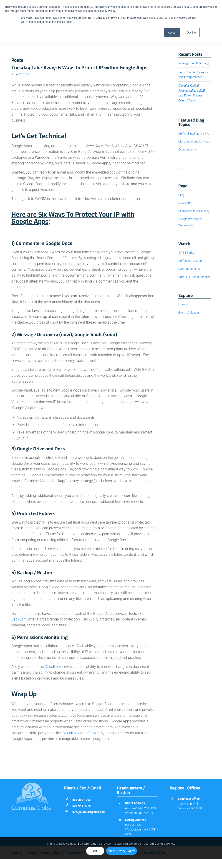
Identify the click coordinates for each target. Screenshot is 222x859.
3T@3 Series (186, 252)
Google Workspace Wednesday (190, 222)
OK (95, 851)
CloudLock (19, 549)
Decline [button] (191, 32)
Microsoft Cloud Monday (193, 211)
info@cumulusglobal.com (89, 812)
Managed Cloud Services (194, 141)
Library (182, 304)
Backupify (19, 619)
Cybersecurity (187, 149)
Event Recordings (189, 268)
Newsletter (185, 203)
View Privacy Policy (121, 851)
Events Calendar (188, 312)
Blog (181, 195)
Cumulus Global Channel (194, 277)
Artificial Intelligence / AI (193, 133)
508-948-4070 (81, 805)
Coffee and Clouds (190, 260)
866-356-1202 (81, 800)
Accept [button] (172, 32)
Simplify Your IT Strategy (193, 63)
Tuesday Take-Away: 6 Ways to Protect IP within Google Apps (79, 68)
